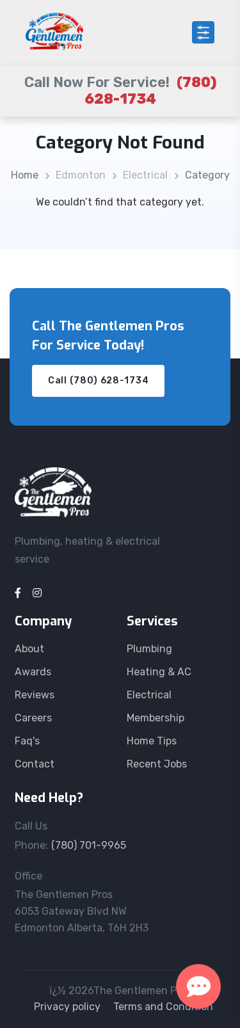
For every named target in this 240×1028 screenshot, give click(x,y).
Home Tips (152, 741)
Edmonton (81, 175)
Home (24, 175)
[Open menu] (203, 32)
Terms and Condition (163, 1006)
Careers (33, 718)
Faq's (27, 741)
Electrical (145, 175)
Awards (33, 672)
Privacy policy (67, 1006)
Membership (155, 718)
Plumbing (149, 649)
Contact (34, 764)
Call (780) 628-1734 (98, 380)
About (29, 649)
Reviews (34, 695)
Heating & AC (159, 672)
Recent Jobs (157, 764)
